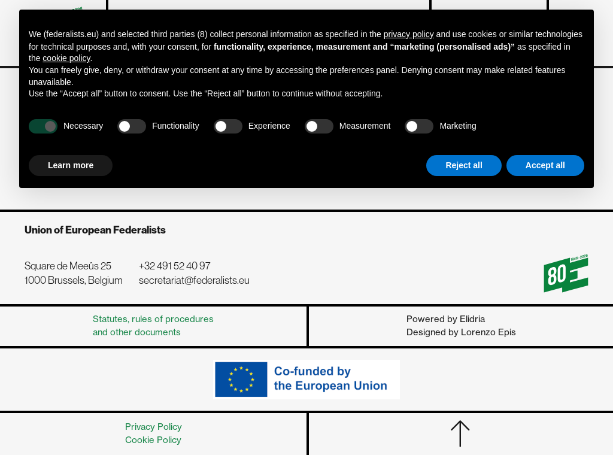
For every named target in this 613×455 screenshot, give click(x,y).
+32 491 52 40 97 (175, 266)
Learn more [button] (70, 165)
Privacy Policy (153, 426)
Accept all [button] (545, 165)
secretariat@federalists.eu (194, 280)
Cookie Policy (153, 440)
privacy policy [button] (409, 34)
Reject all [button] (463, 165)
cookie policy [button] (66, 58)
